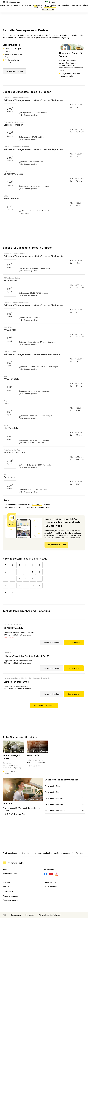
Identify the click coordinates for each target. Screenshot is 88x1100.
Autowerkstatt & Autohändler (13, 624)
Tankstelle (7, 652)
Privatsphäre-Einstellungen (49, 915)
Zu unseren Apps (10, 874)
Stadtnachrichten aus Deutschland (17, 853)
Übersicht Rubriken (11, 900)
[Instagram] (56, 874)
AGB (4, 915)
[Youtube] (51, 874)
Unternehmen (8, 891)
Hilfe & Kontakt (50, 887)
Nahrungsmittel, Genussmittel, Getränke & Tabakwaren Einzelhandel (27, 678)
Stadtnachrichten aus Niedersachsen (52, 853)
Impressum (29, 915)
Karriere (6, 887)
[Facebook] (45, 874)
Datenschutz (15, 915)
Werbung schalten (10, 896)
